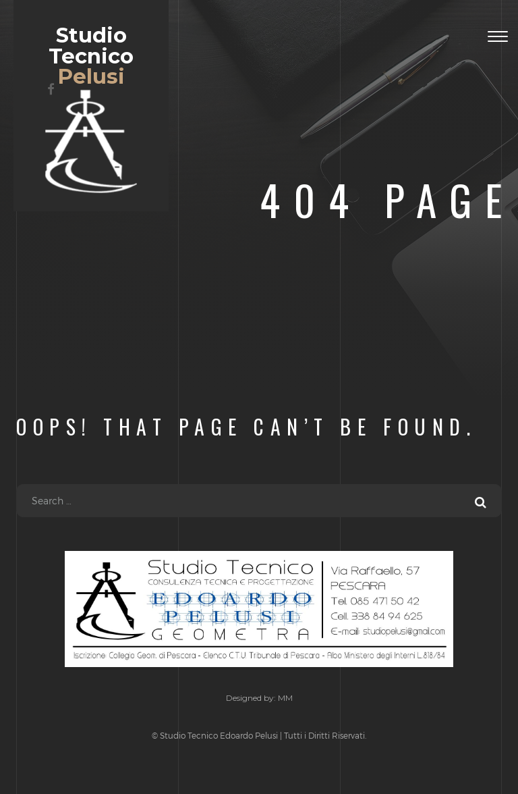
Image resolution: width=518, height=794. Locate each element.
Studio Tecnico (259, 609)
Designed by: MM (259, 698)
